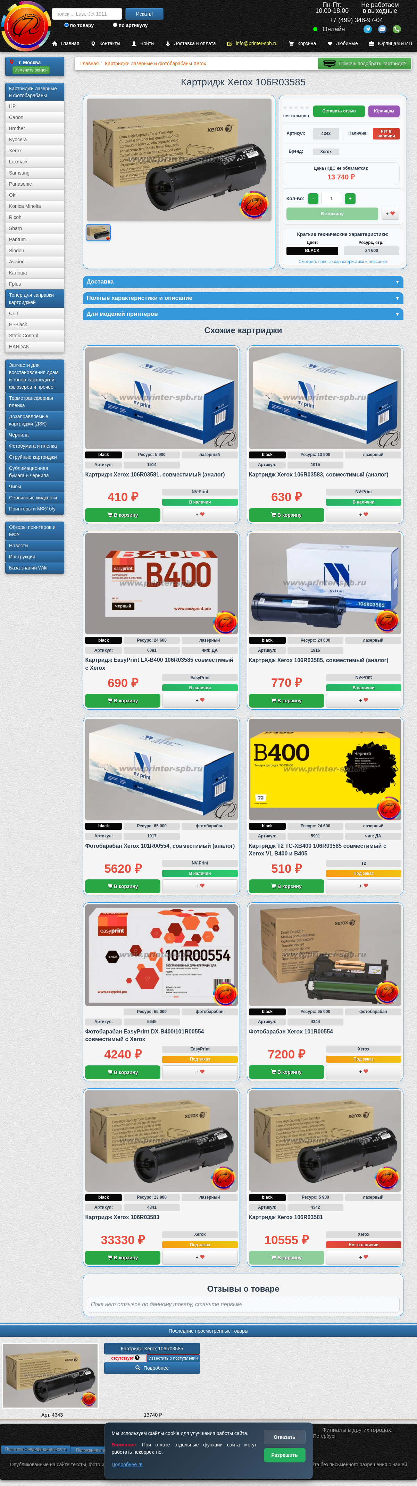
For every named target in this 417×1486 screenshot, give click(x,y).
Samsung (19, 173)
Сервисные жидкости (33, 497)
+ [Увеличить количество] (351, 198)
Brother (17, 128)
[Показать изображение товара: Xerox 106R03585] (98, 232)
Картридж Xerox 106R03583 (122, 1218)
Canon (16, 117)
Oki (12, 195)
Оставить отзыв (339, 111)
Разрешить (284, 1455)
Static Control (23, 335)
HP (12, 106)
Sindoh (16, 250)
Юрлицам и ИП (390, 43)
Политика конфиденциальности (35, 1450)
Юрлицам (384, 111)
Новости (18, 545)
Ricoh (15, 217)
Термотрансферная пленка (31, 401)
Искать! (144, 14)
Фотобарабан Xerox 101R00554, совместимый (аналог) (160, 847)
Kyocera (18, 139)
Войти (143, 43)
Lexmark (18, 161)
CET (14, 313)
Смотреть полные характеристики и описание (343, 261)
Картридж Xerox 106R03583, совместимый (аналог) (319, 476)
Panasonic (20, 184)
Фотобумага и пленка (33, 446)
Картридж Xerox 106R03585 (152, 1350)
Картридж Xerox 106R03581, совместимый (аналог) (155, 476)
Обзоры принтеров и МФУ (32, 530)
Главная (65, 43)
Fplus (15, 284)
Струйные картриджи (33, 457)
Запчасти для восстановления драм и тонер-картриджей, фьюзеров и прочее (33, 376)
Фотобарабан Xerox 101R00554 (291, 1033)
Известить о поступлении (173, 1359)
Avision (17, 261)
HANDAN (19, 346)
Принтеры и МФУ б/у (32, 509)
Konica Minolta (25, 206)
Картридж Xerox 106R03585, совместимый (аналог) (319, 661)
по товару (79, 25)
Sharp (15, 228)
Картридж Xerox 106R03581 (286, 1218)
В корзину (123, 516)
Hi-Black (18, 324)
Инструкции (22, 556)
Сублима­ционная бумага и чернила (29, 471)
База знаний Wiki (28, 568)
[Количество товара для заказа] (332, 198)
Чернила (18, 435)
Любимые (342, 43)
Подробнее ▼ (127, 1464)
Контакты (105, 43)
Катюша (18, 273)
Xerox (15, 150)
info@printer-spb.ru (252, 43)
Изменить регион (31, 70)
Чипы (15, 486)
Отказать (284, 1437)
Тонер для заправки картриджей (31, 298)
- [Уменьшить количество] (313, 198)
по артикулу (130, 25)
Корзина (302, 43)
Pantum (17, 239)
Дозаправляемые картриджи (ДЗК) (28, 420)
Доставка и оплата (190, 43)
